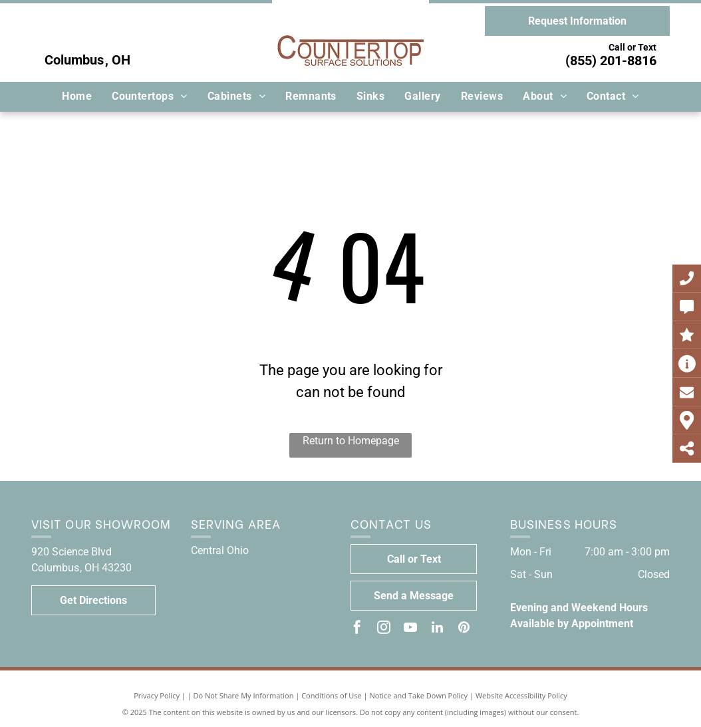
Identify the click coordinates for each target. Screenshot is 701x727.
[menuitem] (77, 96)
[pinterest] (464, 629)
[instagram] (384, 629)
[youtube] (410, 629)
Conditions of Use (331, 695)
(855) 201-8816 (610, 61)
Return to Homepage (351, 440)
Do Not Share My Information (244, 695)
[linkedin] (437, 629)
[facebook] (357, 629)
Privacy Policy (157, 695)
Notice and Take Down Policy (419, 695)
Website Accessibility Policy (521, 695)
